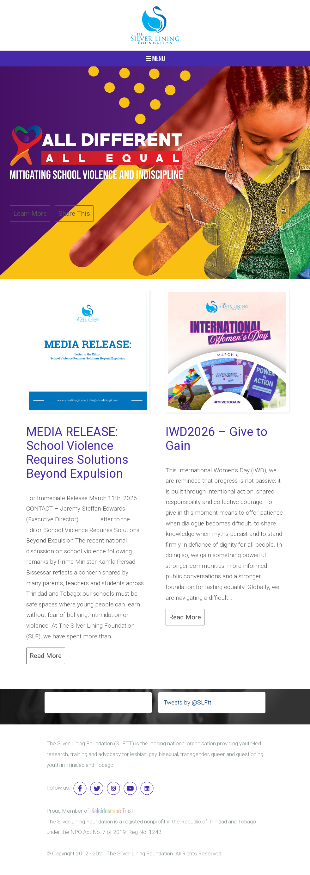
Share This (74, 213)
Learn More (30, 213)
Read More (46, 656)
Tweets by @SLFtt (187, 702)
